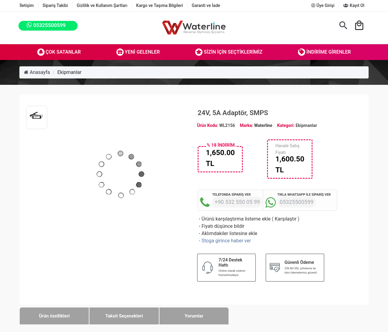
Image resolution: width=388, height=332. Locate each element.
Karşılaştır (285, 219)
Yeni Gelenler (138, 52)
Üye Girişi (323, 5)
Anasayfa (37, 72)
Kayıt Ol (353, 5)
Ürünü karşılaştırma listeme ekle (234, 219)
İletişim (27, 5)
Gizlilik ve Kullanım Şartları (102, 5)
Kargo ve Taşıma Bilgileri (159, 5)
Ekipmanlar (69, 72)
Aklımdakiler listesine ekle (227, 233)
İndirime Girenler (324, 52)
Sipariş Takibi (55, 5)
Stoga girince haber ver (224, 241)
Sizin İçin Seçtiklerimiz (228, 52)
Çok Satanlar (59, 52)
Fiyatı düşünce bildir (221, 226)
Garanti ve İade (206, 5)
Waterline (263, 125)
